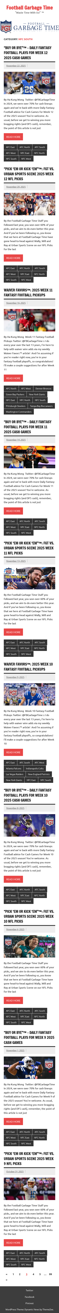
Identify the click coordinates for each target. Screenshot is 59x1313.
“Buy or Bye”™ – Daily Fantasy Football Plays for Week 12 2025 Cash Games (27, 52)
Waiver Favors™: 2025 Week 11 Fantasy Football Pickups (28, 293)
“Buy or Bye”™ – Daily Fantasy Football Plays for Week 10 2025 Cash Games (27, 795)
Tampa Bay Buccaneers (41, 405)
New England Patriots (39, 774)
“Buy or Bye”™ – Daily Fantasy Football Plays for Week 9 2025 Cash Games (29, 1037)
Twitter (29, 1290)
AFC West (11, 152)
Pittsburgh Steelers (15, 405)
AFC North (25, 147)
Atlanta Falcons (13, 768)
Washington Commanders (18, 411)
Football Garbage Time (29, 7)
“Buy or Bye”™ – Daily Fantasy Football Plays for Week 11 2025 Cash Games (27, 426)
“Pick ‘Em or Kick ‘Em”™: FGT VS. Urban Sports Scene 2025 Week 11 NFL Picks (29, 548)
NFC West (26, 158)
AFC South (40, 147)
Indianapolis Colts (35, 768)
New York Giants (37, 394)
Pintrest (29, 1303)
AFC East (10, 147)
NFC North (39, 152)
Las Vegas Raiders (14, 774)
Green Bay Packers (15, 394)
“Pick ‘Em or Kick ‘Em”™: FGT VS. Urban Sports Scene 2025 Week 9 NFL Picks (29, 1158)
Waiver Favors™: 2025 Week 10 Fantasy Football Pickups (28, 667)
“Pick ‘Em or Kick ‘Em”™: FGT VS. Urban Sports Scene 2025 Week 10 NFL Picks (29, 916)
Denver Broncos (43, 388)
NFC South (11, 158)
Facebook (29, 1297)
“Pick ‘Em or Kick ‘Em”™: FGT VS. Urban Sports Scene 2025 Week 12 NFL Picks (29, 173)
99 (50, 1274)
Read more (13, 136)
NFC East (24, 152)
